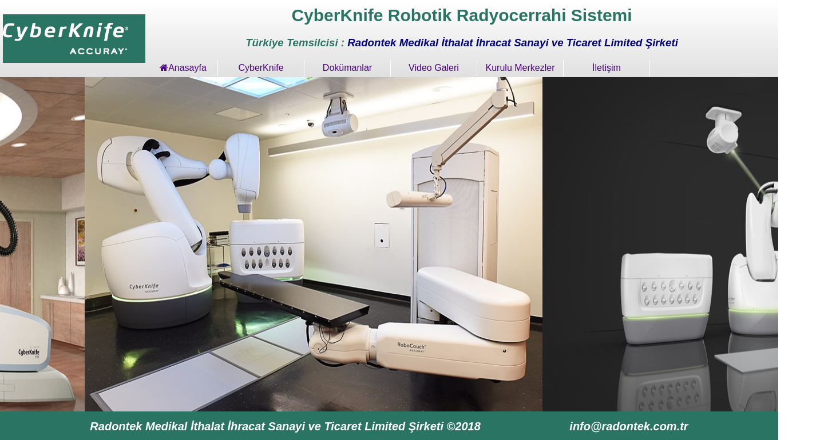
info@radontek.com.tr (628, 426)
